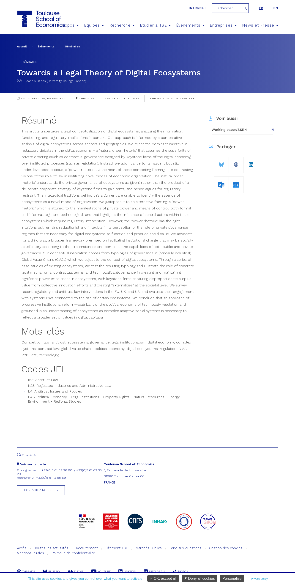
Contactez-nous (37, 490)
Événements (190, 25)
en (275, 8)
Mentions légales (30, 553)
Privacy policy (259, 578)
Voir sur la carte (31, 464)
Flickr (75, 571)
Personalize (232, 578)
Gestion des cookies (225, 548)
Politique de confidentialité (73, 553)
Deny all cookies (199, 578)
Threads (26, 571)
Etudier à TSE (155, 25)
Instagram (154, 571)
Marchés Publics (149, 548)
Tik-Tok (180, 571)
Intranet (197, 8)
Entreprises (223, 25)
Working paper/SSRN (229, 130)
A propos (68, 25)
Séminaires (72, 46)
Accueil (22, 46)
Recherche (121, 25)
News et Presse (260, 25)
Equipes (94, 25)
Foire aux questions (185, 548)
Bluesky (51, 571)
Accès (22, 548)
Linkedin (127, 571)
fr (261, 8)
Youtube (101, 571)
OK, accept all (163, 578)
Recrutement (87, 548)
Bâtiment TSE (117, 548)
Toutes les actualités (51, 548)
